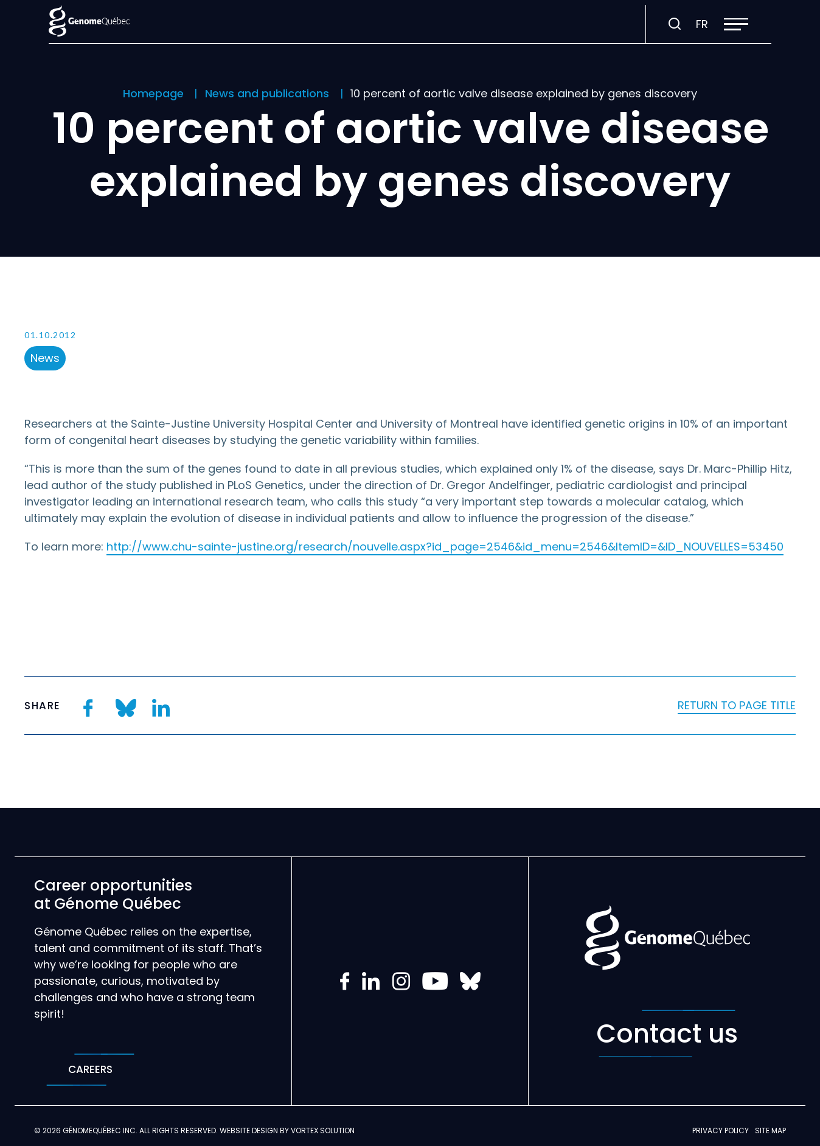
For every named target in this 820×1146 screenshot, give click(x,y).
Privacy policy (720, 1130)
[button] (736, 24)
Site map (770, 1130)
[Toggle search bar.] (674, 24)
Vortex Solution (323, 1130)
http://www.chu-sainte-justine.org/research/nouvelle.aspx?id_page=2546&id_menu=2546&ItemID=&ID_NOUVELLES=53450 (445, 546)
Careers (90, 1070)
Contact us (667, 1033)
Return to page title (737, 705)
